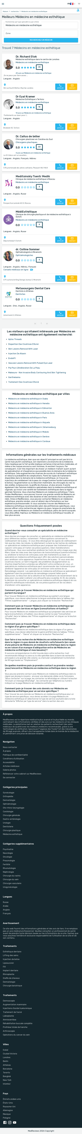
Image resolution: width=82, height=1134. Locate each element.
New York (7, 1080)
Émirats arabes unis (12, 1099)
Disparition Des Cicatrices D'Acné (23, 344)
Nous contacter (10, 747)
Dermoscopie (9, 1001)
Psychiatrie (8, 849)
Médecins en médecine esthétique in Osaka (28, 399)
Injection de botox (11, 959)
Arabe (5, 906)
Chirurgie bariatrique (12, 985)
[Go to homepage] (41, 3)
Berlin (5, 1061)
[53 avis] (38, 147)
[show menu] (79, 4)
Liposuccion (8, 963)
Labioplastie (8, 1016)
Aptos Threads (15, 339)
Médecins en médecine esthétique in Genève (28, 436)
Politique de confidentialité (15, 755)
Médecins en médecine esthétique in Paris (27, 417)
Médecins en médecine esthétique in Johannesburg (32, 427)
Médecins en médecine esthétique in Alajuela (29, 422)
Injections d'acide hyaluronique (17, 1008)
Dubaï (5, 1050)
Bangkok (7, 1076)
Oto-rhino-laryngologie (13, 808)
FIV (4, 967)
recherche (15, 11)
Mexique (7, 1114)
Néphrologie (8, 872)
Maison (5, 11)
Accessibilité (8, 762)
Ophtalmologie (9, 804)
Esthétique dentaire (12, 951)
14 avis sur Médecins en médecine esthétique (33, 113)
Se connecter (9, 777)
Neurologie (8, 853)
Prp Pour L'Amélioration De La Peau (24, 368)
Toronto (6, 1072)
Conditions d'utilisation (13, 758)
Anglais (6, 910)
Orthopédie (8, 796)
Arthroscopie (9, 1031)
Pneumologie (9, 860)
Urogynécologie (10, 887)
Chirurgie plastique (11, 830)
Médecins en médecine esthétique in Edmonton (30, 408)
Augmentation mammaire (14, 1004)
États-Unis (8, 1103)
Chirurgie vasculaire (12, 883)
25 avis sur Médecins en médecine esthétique (33, 73)
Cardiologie (8, 811)
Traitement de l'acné (12, 1012)
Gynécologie (8, 793)
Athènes (7, 1065)
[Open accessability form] (78, 10)
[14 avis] (38, 108)
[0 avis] (38, 187)
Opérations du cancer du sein (16, 1035)
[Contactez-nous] (72, 87)
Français (7, 913)
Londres (6, 1057)
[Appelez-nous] (60, 87)
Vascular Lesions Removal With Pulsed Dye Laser (30, 363)
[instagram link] (10, 1123)
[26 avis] (38, 68)
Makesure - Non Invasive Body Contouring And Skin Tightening (37, 372)
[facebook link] (5, 1123)
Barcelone (7, 1069)
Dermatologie (9, 800)
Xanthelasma (14, 377)
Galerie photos (9, 770)
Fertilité (6, 864)
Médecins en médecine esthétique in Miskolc (28, 432)
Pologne (6, 1118)
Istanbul (6, 1084)
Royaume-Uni (9, 1106)
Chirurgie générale (11, 815)
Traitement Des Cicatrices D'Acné (23, 382)
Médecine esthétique (12, 834)
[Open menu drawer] (3, 4)
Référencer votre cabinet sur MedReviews (22, 774)
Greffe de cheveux (11, 978)
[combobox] (41, 25)
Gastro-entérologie (11, 819)
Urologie (6, 823)
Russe (5, 902)
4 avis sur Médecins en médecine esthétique (33, 153)
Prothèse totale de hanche (15, 1027)
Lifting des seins (10, 955)
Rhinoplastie (8, 974)
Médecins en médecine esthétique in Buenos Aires (31, 413)
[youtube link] (15, 1123)
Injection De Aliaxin (17, 353)
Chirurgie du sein (11, 879)
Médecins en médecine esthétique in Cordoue (29, 441)
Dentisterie (8, 826)
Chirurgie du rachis (11, 876)
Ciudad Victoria (10, 1054)
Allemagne (8, 1110)
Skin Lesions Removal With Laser (23, 349)
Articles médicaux (11, 766)
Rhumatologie (9, 868)
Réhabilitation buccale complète (17, 1023)
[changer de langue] (71, 4)
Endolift (12, 358)
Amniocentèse (9, 1020)
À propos (7, 751)
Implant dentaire (10, 970)
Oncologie (7, 857)
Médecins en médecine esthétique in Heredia (28, 403)
